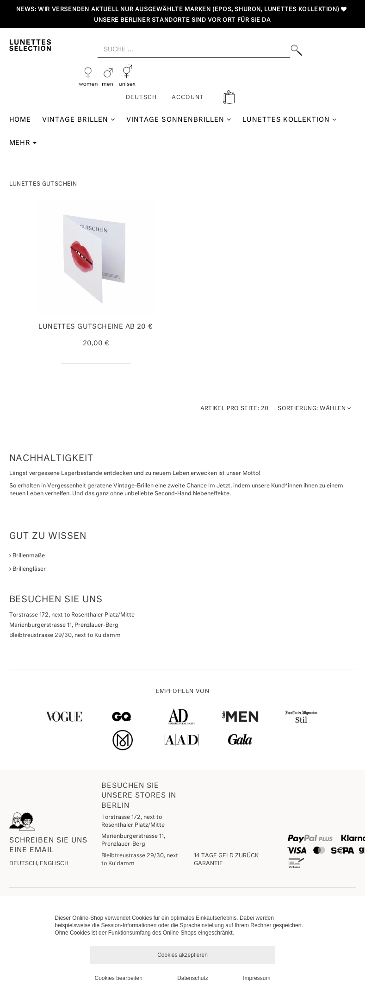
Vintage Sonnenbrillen (178, 119)
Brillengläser (27, 569)
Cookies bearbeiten (118, 978)
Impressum (256, 978)
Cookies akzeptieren (182, 955)
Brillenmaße (27, 556)
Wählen (314, 409)
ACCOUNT (188, 97)
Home (20, 120)
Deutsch (141, 97)
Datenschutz (192, 978)
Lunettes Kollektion (289, 119)
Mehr (23, 143)
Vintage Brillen (78, 119)
